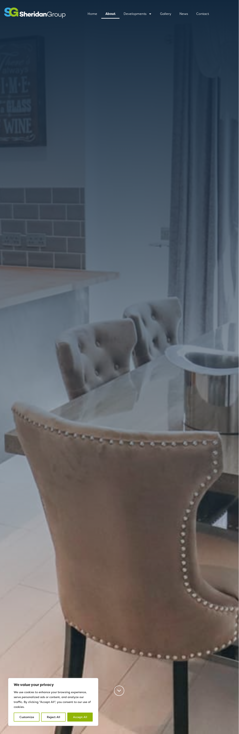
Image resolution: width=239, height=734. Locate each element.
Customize (26, 717)
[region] (53, 702)
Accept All (80, 717)
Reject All (53, 717)
